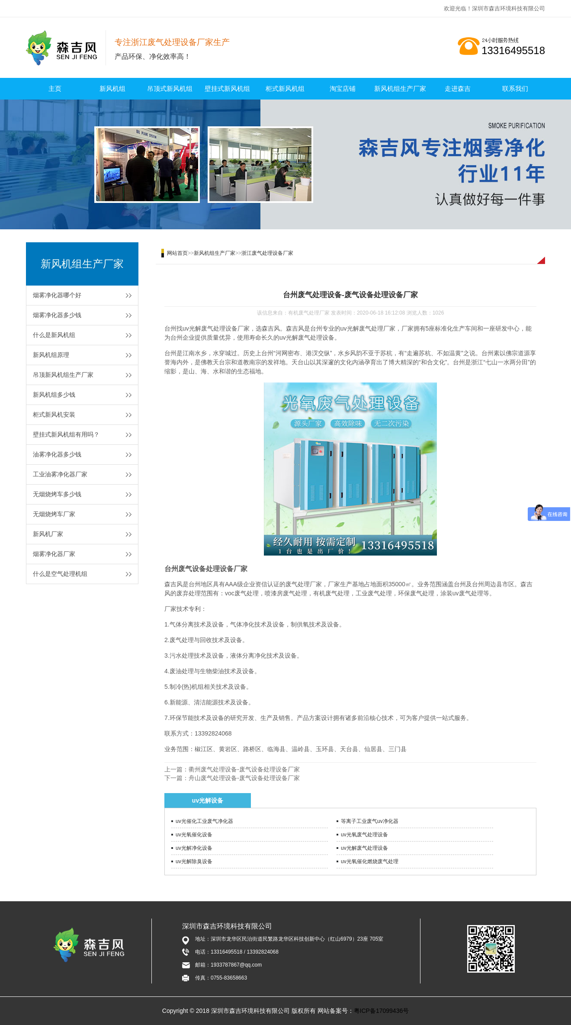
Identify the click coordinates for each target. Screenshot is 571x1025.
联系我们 (515, 88)
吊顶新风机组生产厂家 (63, 374)
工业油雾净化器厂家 (60, 474)
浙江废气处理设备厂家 (267, 253)
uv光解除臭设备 (194, 861)
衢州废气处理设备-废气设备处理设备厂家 (244, 769)
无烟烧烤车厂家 (54, 514)
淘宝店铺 (343, 88)
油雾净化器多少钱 (57, 454)
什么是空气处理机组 (60, 573)
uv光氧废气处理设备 (364, 835)
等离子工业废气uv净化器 (369, 821)
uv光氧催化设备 (194, 835)
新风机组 (112, 88)
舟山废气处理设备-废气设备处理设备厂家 (244, 777)
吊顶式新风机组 (169, 88)
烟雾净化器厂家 (54, 553)
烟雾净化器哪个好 (57, 295)
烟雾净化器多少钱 (57, 315)
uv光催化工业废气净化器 (204, 821)
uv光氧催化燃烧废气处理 (369, 861)
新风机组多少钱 (54, 394)
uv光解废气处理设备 (364, 848)
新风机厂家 (48, 533)
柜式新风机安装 (54, 414)
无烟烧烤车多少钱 (57, 494)
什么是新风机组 (54, 334)
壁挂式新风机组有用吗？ (66, 434)
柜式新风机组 (285, 88)
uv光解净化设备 (194, 848)
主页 (54, 88)
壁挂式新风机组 (227, 88)
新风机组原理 (51, 354)
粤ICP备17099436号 (381, 1010)
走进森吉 (458, 88)
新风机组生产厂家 (400, 88)
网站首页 (177, 253)
